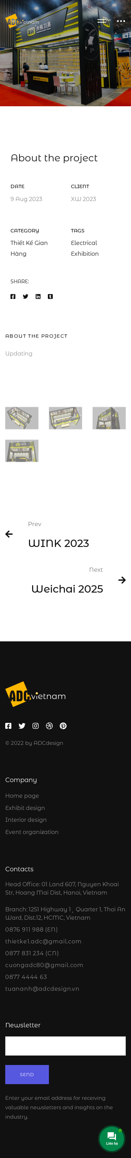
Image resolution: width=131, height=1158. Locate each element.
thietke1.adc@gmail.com (43, 941)
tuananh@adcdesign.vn (42, 989)
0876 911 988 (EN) (31, 929)
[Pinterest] (63, 726)
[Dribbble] (49, 726)
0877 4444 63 (26, 977)
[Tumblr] (50, 298)
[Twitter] (25, 298)
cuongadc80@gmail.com (44, 965)
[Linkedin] (38, 298)
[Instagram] (36, 726)
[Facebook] (13, 298)
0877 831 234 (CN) (32, 953)
